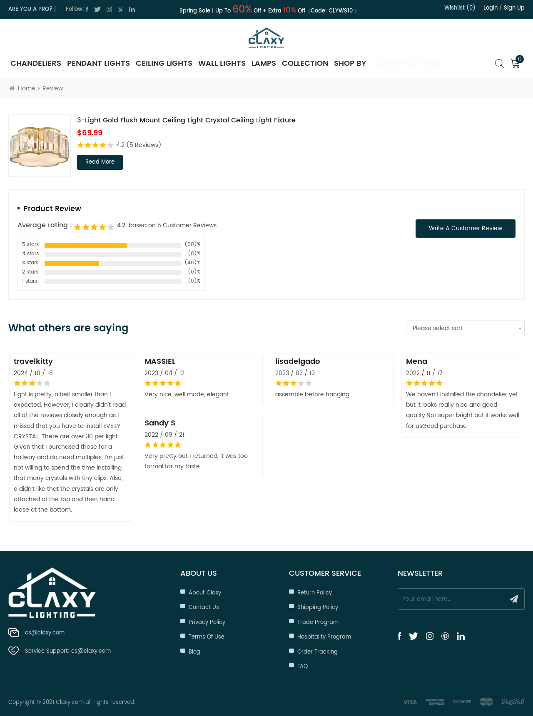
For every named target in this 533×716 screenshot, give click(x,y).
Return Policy (314, 593)
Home (22, 88)
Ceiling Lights (164, 63)
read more (100, 162)
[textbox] (465, 328)
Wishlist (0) (460, 8)
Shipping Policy (317, 607)
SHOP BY (350, 63)
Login (490, 8)
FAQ (302, 666)
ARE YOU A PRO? (30, 9)
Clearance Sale (407, 63)
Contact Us (204, 607)
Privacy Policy (207, 622)
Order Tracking (317, 652)
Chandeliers (35, 63)
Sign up (514, 8)
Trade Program (318, 622)
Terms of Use (206, 637)
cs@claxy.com (45, 633)
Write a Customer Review (465, 228)
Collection (305, 63)
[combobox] (465, 328)
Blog (194, 652)
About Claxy (205, 593)
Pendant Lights (98, 63)
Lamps (264, 63)
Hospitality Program (324, 637)
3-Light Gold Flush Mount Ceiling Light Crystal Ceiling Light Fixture (186, 120)
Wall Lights (222, 63)
